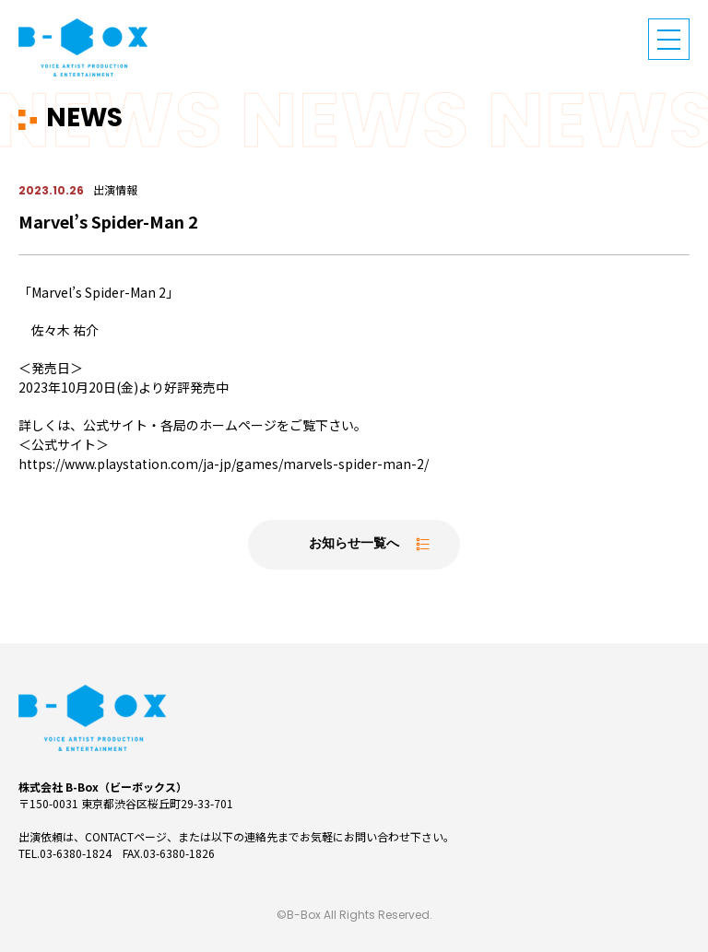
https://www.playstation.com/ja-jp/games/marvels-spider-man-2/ (223, 463)
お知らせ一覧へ (354, 544)
